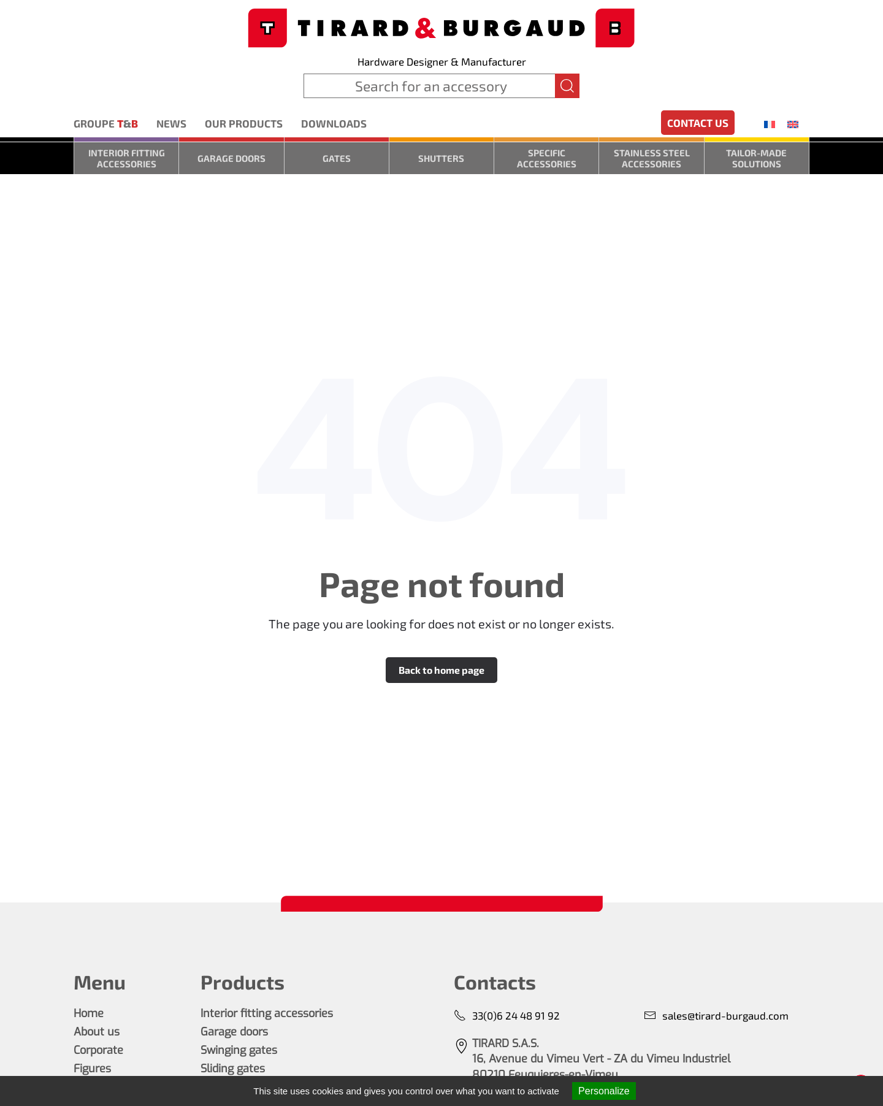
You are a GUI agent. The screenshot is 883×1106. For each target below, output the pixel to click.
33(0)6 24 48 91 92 (507, 1015)
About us (97, 1031)
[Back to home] (441, 26)
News (171, 123)
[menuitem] (769, 123)
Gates (337, 158)
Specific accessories (546, 158)
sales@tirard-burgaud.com (716, 1015)
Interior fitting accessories (126, 158)
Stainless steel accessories (652, 158)
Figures (92, 1068)
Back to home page (441, 670)
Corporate (98, 1050)
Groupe (106, 123)
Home (89, 1013)
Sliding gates (233, 1068)
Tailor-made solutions (756, 158)
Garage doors (231, 158)
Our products (244, 123)
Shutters (441, 158)
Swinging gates (239, 1050)
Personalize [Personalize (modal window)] (604, 1091)
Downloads (334, 123)
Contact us (697, 122)
